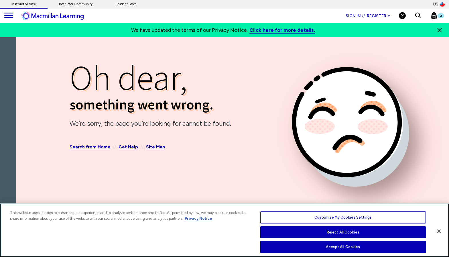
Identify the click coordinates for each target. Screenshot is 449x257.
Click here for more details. (282, 30)
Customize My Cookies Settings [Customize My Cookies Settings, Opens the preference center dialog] (343, 217)
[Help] (402, 15)
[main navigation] (8, 16)
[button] (418, 16)
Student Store (126, 4)
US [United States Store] (439, 4)
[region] (224, 230)
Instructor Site (23, 4)
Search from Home (90, 147)
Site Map (155, 147)
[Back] (9, 71)
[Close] (439, 30)
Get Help (128, 147)
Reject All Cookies (343, 232)
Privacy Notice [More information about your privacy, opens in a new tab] (198, 218)
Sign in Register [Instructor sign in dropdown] (368, 15)
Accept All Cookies (343, 247)
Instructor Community (75, 4)
